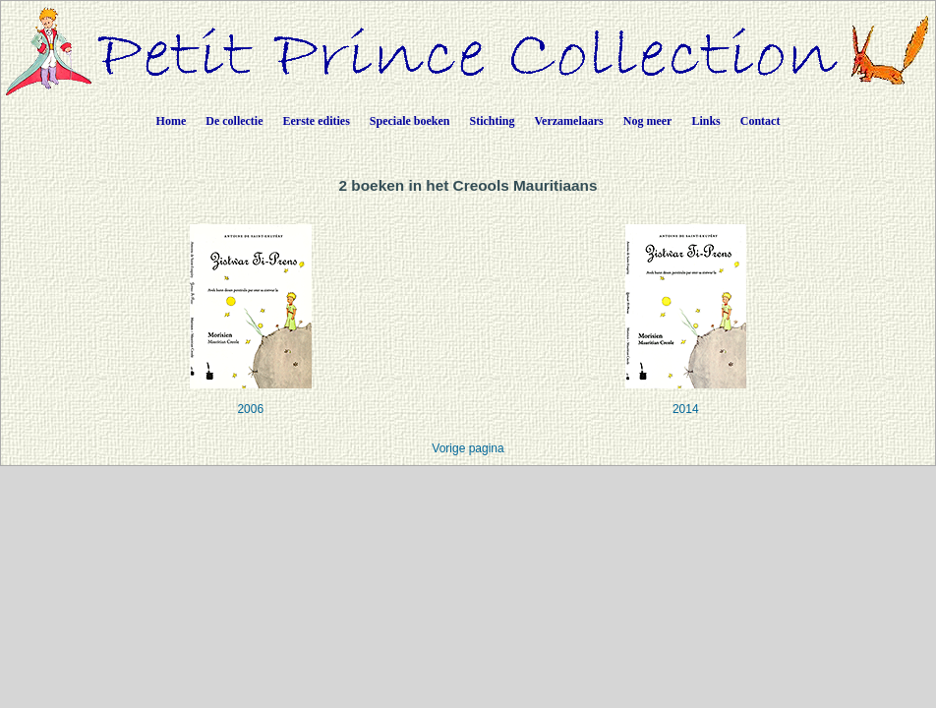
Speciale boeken (410, 121)
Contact (760, 121)
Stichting (492, 121)
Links (705, 121)
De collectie (234, 121)
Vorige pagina (467, 448)
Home (171, 121)
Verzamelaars (569, 121)
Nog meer (648, 121)
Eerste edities (316, 121)
